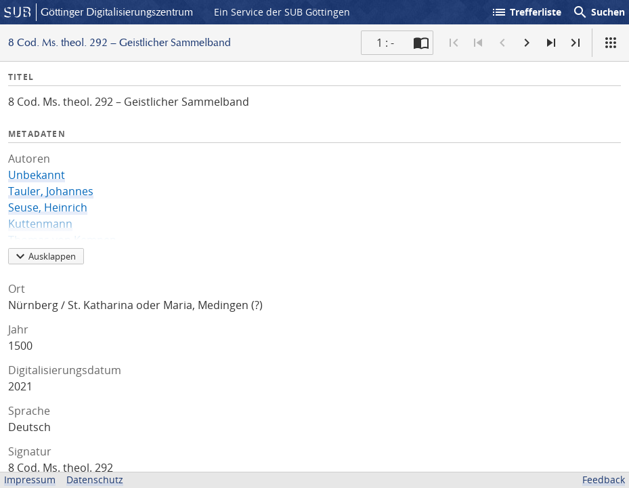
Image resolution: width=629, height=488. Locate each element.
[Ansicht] (611, 42)
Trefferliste (526, 12)
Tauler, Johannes (50, 191)
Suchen (598, 12)
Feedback (603, 479)
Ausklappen (44, 256)
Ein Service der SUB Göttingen (282, 11)
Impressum (30, 479)
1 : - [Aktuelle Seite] (385, 42)
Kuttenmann (40, 223)
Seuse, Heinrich (47, 207)
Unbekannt (36, 174)
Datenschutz (94, 479)
